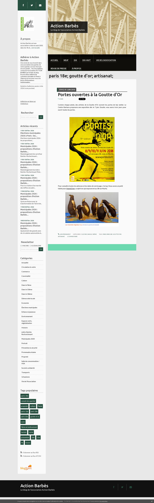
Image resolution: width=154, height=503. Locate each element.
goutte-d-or (34, 416)
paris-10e (24, 411)
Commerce (25, 271)
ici (107, 186)
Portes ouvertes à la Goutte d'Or (90, 94)
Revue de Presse (58, 68)
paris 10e (24, 416)
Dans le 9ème (26, 285)
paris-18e (24, 396)
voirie (31, 432)
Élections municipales (29, 307)
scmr (23, 422)
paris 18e (34, 411)
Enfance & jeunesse (28, 312)
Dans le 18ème (26, 294)
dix (75, 60)
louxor (28, 443)
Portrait (24, 343)
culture (32, 406)
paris (104, 234)
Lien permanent (64, 234)
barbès (23, 432)
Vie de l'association (106, 60)
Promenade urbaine (28, 352)
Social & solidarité (28, 368)
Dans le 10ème (26, 289)
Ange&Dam (70, 188)
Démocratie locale (28, 298)
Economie (25, 303)
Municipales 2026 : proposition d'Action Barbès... (29, 196)
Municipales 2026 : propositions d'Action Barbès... (30, 149)
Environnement (27, 316)
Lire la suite (35, 48)
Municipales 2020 (28, 339)
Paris (40, 406)
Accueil (54, 60)
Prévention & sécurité (29, 348)
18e (33, 437)
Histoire (24, 328)
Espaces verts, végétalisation (26, 322)
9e (22, 443)
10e (38, 437)
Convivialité (25, 276)
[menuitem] (54, 58)
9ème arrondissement (29, 427)
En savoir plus (103, 501)
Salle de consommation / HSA (30, 362)
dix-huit (86, 60)
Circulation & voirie (28, 267)
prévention (25, 437)
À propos (76, 68)
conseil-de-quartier (28, 401)
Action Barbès (64, 25)
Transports (25, 372)
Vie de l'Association (28, 381)
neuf (66, 60)
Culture (24, 280)
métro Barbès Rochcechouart (27, 333)
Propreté (24, 357)
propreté (24, 406)
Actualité (24, 263)
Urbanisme (25, 377)
